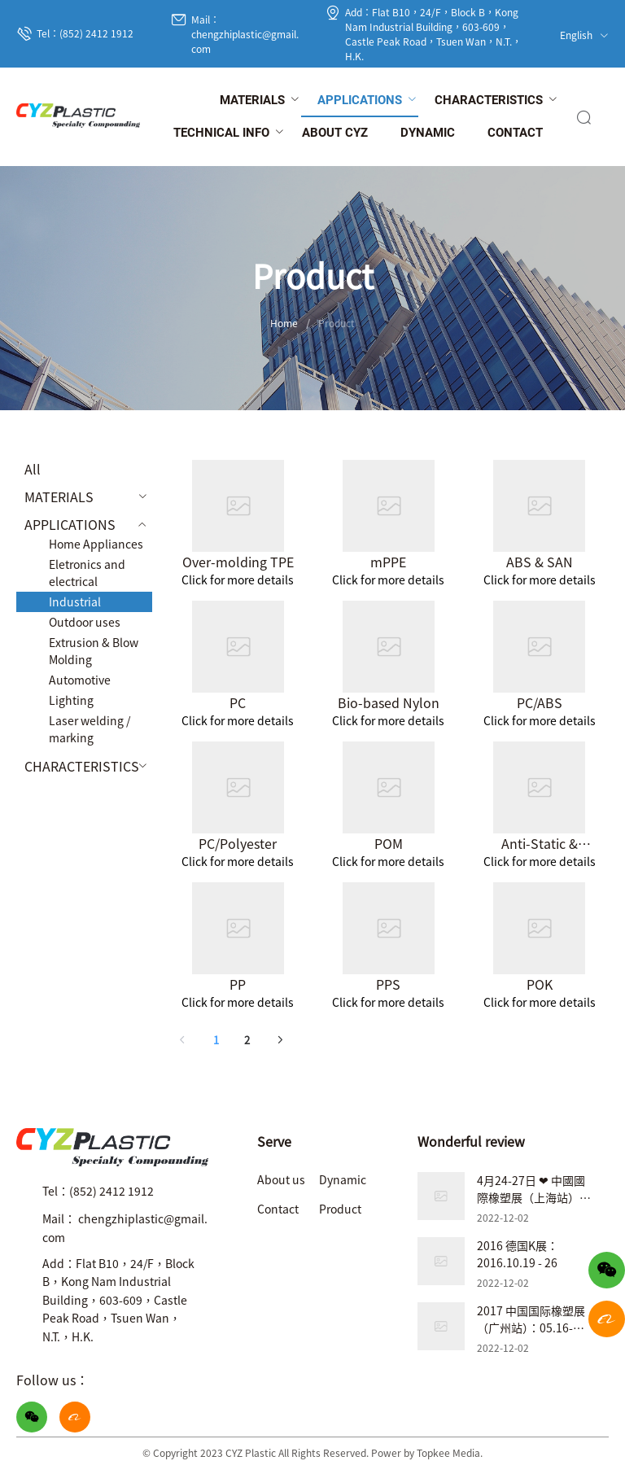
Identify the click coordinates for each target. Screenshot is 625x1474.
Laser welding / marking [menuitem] (89, 729)
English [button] (584, 35)
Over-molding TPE (238, 561)
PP (237, 984)
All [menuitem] (32, 469)
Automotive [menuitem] (80, 679)
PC (237, 702)
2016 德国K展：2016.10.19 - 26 (517, 1254)
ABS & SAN (539, 561)
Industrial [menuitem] (75, 601)
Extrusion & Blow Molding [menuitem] (93, 650)
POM (388, 843)
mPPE (388, 561)
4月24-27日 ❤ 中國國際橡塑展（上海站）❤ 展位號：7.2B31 (533, 1197)
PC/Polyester (238, 843)
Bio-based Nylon (388, 702)
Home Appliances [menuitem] (96, 544)
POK (540, 984)
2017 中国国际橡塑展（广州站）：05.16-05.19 (531, 1327)
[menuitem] (252, 101)
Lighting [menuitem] (71, 700)
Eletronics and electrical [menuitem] (87, 572)
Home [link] (284, 323)
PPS (388, 984)
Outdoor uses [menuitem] (84, 622)
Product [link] (336, 323)
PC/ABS (539, 702)
